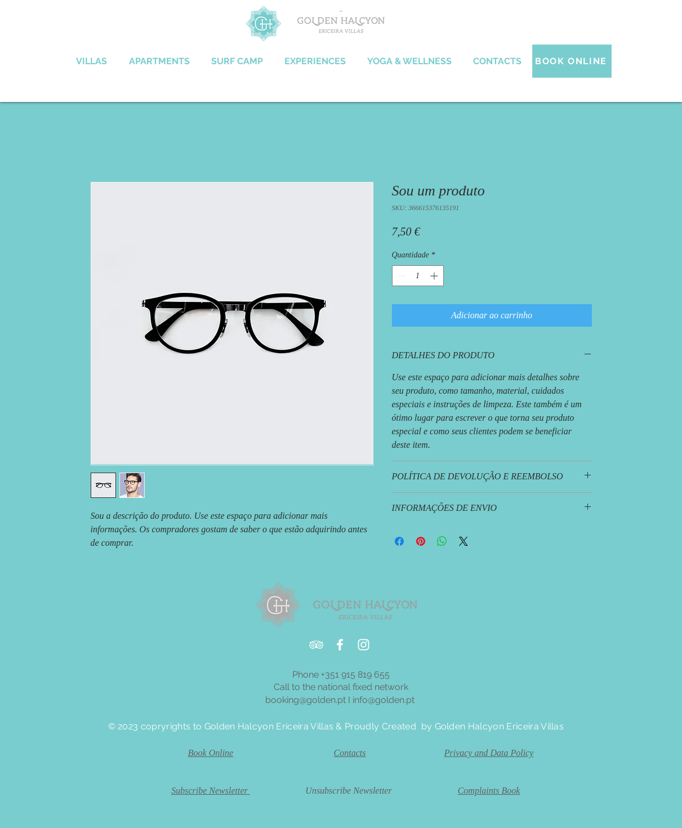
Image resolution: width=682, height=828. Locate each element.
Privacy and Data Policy (489, 753)
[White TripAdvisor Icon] (316, 644)
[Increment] (435, 276)
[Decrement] (401, 276)
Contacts (350, 753)
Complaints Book (489, 790)
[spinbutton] (418, 276)
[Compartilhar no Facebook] (399, 541)
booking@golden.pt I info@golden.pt (341, 700)
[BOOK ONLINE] (572, 61)
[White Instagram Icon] (363, 644)
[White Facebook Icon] (339, 644)
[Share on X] (463, 541)
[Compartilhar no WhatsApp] (442, 541)
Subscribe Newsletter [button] (210, 790)
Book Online (210, 753)
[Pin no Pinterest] (420, 541)
